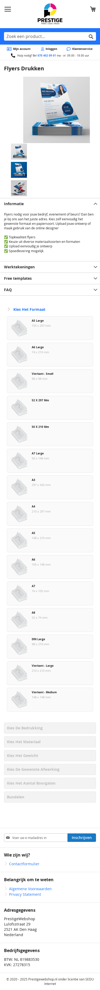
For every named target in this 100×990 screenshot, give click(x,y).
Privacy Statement (25, 894)
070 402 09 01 (47, 55)
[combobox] (50, 36)
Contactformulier (24, 863)
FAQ (8, 289)
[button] (56, 110)
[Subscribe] (81, 837)
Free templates (18, 278)
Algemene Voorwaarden (30, 888)
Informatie (14, 203)
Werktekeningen (19, 266)
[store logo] (50, 14)
